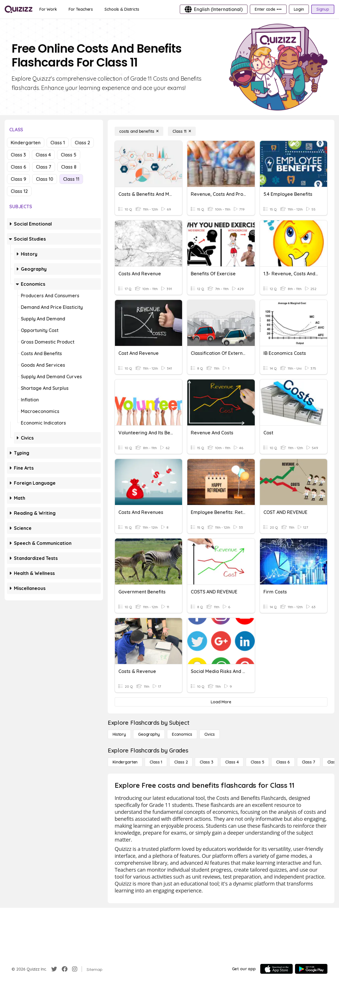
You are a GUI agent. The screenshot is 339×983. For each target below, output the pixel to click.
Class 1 (57, 142)
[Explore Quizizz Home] (18, 9)
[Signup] (322, 9)
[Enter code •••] (268, 9)
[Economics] (182, 734)
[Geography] (149, 734)
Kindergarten (26, 142)
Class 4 (43, 155)
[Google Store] (311, 969)
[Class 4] (231, 762)
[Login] (299, 9)
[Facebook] (64, 969)
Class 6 (18, 167)
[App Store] (276, 969)
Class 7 (43, 167)
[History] (119, 734)
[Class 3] (206, 762)
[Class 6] (282, 762)
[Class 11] (182, 131)
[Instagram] (74, 969)
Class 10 (44, 179)
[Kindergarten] (125, 762)
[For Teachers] (81, 9)
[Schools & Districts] (122, 9)
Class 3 (18, 155)
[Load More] (221, 702)
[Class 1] (156, 762)
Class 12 (19, 191)
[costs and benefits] (139, 131)
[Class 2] (181, 762)
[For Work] (48, 9)
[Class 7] (308, 762)
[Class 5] (257, 762)
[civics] (209, 734)
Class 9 (18, 179)
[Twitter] (54, 969)
